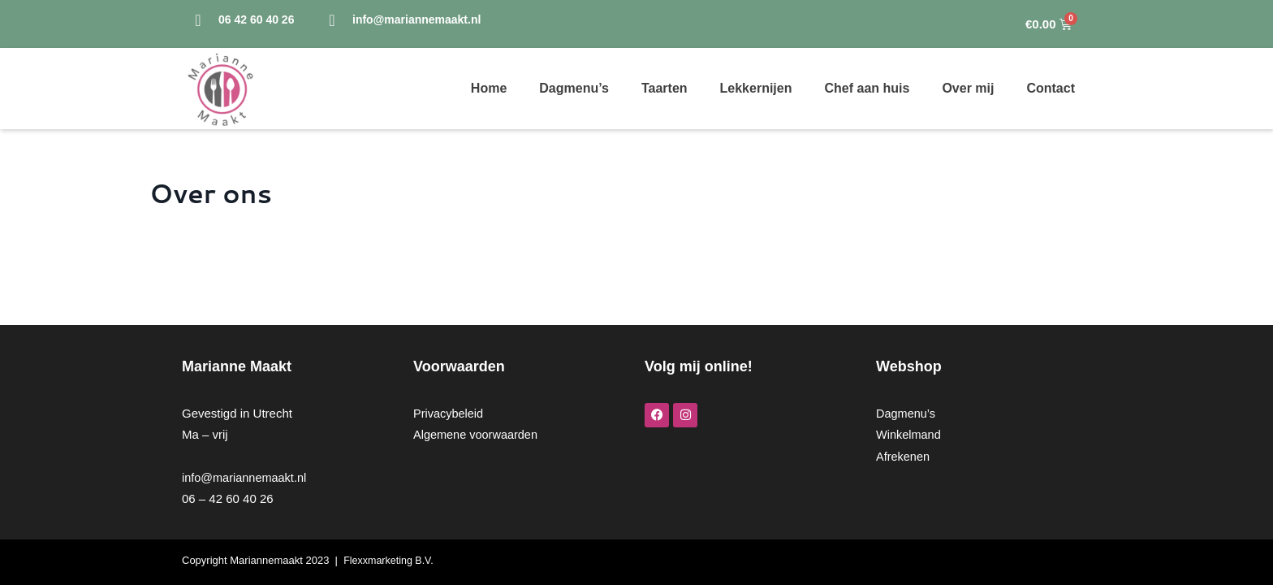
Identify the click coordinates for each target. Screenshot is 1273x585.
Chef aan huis (866, 88)
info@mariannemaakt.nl (246, 477)
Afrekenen (903, 456)
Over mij (968, 88)
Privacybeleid (449, 413)
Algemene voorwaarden (477, 434)
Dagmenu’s (574, 88)
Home (489, 88)
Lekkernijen (756, 88)
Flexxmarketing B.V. (390, 560)
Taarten (664, 88)
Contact (1050, 88)
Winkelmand (909, 434)
